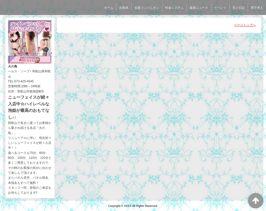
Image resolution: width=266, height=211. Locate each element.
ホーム (108, 8)
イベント (220, 8)
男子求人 (257, 8)
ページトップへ (245, 25)
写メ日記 (238, 8)
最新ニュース (199, 8)
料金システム (174, 8)
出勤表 (123, 8)
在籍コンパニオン (146, 8)
